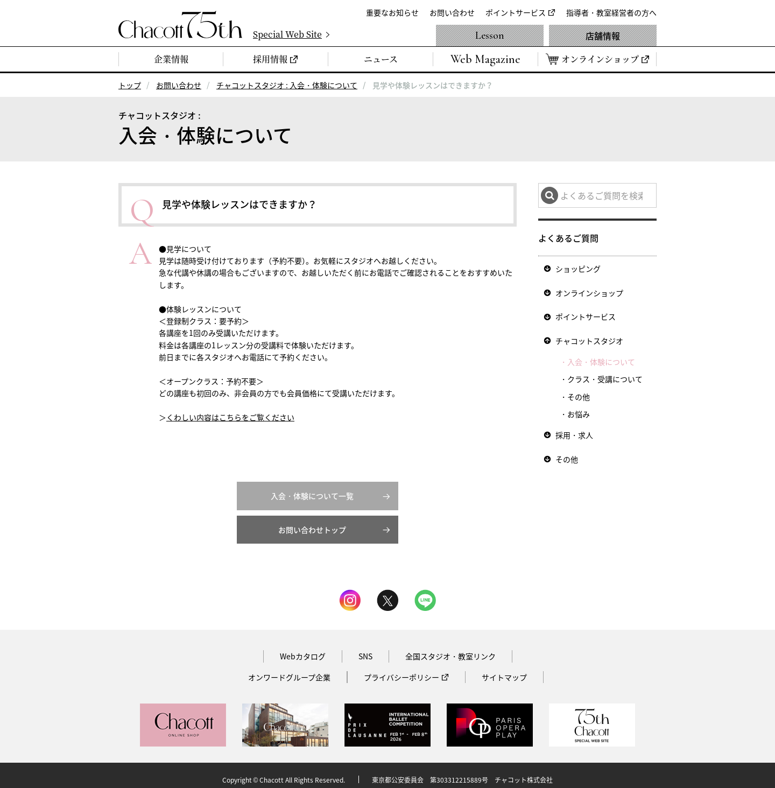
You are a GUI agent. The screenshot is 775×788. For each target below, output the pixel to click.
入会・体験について (601, 356)
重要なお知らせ (392, 12)
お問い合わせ (452, 12)
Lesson (489, 35)
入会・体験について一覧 (312, 487)
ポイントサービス (515, 12)
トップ (129, 85)
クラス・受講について (605, 373)
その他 (578, 391)
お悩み (578, 408)
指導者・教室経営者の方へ (611, 12)
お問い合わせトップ (312, 521)
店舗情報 (603, 35)
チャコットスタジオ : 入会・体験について (286, 85)
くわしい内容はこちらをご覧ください (230, 417)
